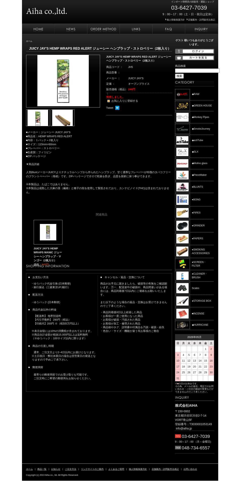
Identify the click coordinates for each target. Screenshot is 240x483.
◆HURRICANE (200, 324)
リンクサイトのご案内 (136, 29)
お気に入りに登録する (124, 100)
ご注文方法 (103, 29)
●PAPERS (197, 238)
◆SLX (195, 151)
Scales (195, 288)
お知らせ (70, 29)
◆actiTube (197, 140)
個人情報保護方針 (176, 19)
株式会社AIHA (59, 10)
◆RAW (196, 94)
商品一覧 (41, 469)
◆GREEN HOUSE (202, 105)
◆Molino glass (200, 163)
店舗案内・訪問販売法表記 (201, 19)
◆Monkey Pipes (200, 117)
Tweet (109, 107)
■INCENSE (198, 313)
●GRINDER (198, 225)
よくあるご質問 (168, 29)
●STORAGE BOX (201, 300)
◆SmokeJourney (201, 128)
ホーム (38, 29)
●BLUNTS (197, 186)
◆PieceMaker (199, 175)
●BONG (196, 199)
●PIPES (196, 212)
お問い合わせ (201, 29)
